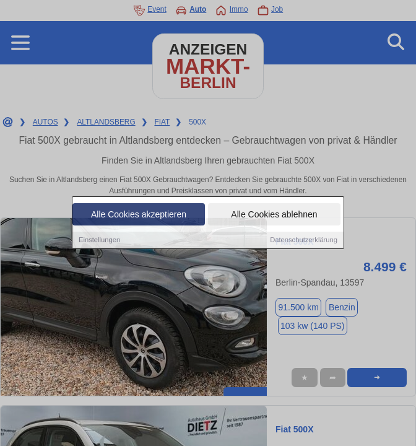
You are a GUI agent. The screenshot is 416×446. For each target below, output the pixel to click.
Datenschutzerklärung (303, 241)
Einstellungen (99, 241)
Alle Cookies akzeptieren (138, 216)
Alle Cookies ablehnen (274, 216)
